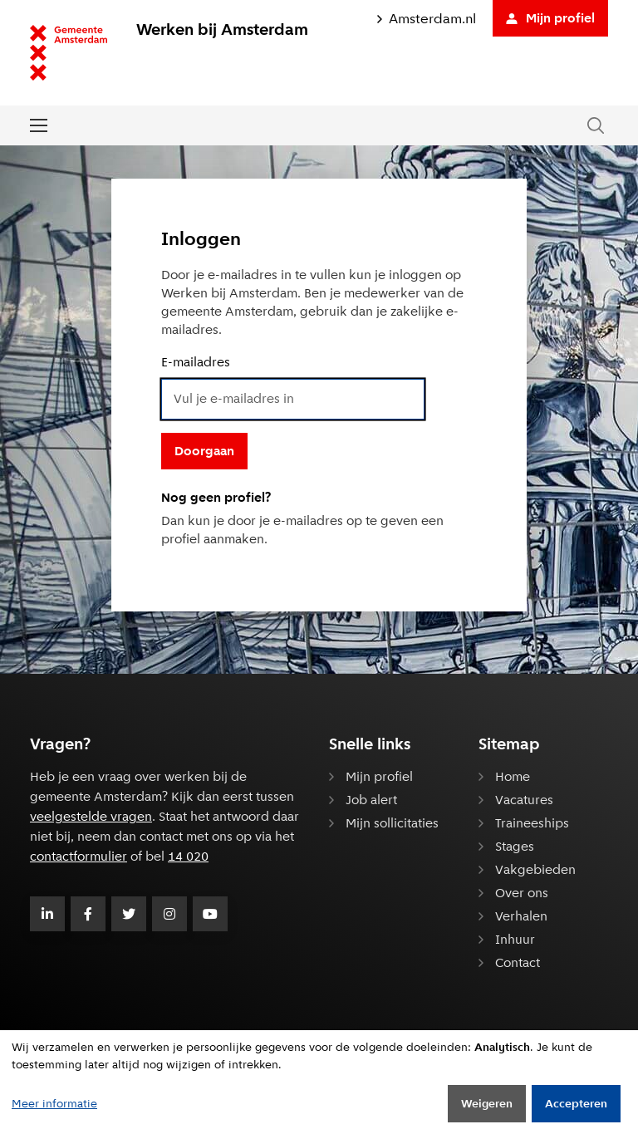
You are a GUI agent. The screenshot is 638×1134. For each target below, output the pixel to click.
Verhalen (521, 916)
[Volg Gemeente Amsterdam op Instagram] (169, 913)
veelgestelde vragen (91, 816)
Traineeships (532, 823)
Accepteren (576, 1103)
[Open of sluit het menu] (38, 125)
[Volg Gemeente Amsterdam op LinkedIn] (47, 913)
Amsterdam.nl (426, 19)
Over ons (521, 892)
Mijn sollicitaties (392, 823)
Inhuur (515, 939)
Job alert (371, 799)
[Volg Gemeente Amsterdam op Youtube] (210, 913)
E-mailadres (195, 362)
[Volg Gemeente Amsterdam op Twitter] (128, 913)
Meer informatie (54, 1103)
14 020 (188, 856)
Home (512, 776)
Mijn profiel (550, 18)
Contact (517, 962)
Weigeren (487, 1103)
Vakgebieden (535, 869)
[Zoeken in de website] (595, 126)
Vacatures (524, 799)
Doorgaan (204, 450)
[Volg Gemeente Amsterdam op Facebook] (88, 913)
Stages (514, 846)
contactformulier (78, 856)
